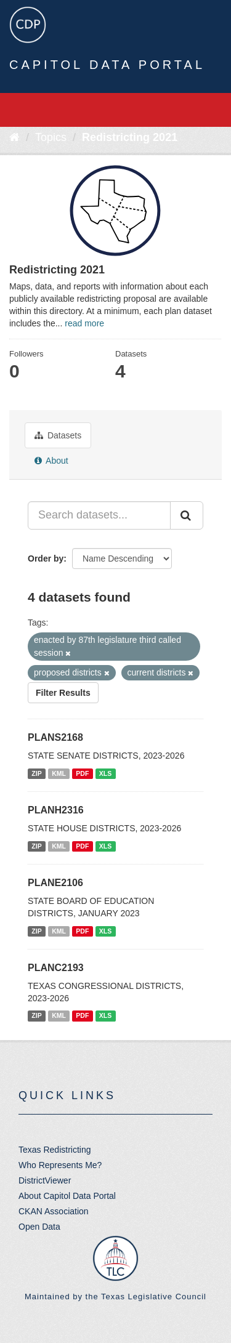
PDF (82, 773)
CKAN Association (53, 1211)
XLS (105, 773)
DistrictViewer (44, 1180)
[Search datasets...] (99, 515)
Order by (45, 558)
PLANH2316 (56, 810)
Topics (51, 137)
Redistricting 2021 (129, 137)
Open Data (39, 1227)
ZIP (36, 773)
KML (59, 773)
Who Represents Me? (60, 1165)
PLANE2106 (55, 882)
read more (84, 323)
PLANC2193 (56, 967)
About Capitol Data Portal (67, 1196)
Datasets (57, 435)
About (51, 461)
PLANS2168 (55, 737)
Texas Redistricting (54, 1150)
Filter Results (63, 693)
